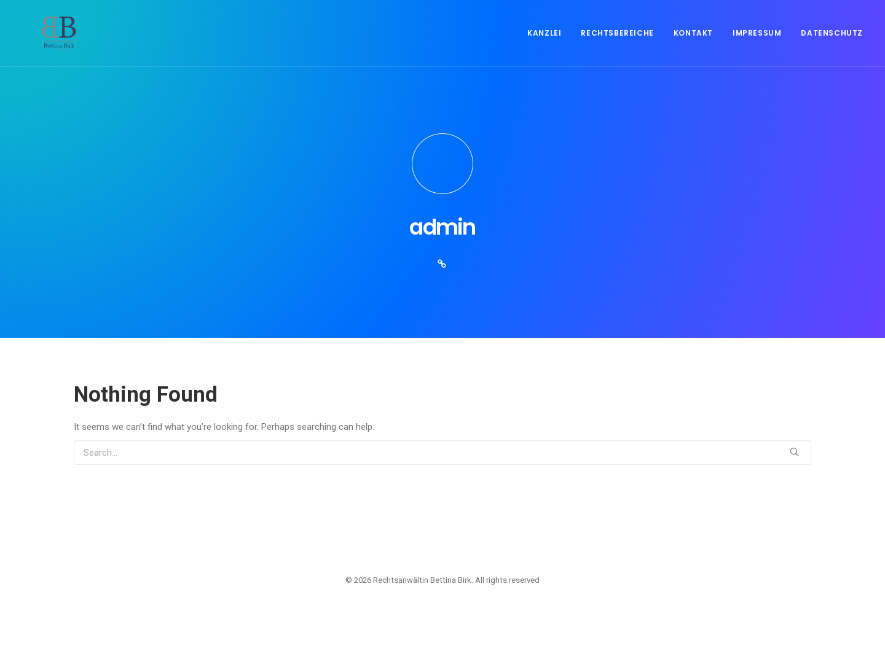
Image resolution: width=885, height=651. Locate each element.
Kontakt (693, 44)
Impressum (757, 44)
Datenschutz (832, 44)
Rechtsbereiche (617, 44)
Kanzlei (544, 44)
